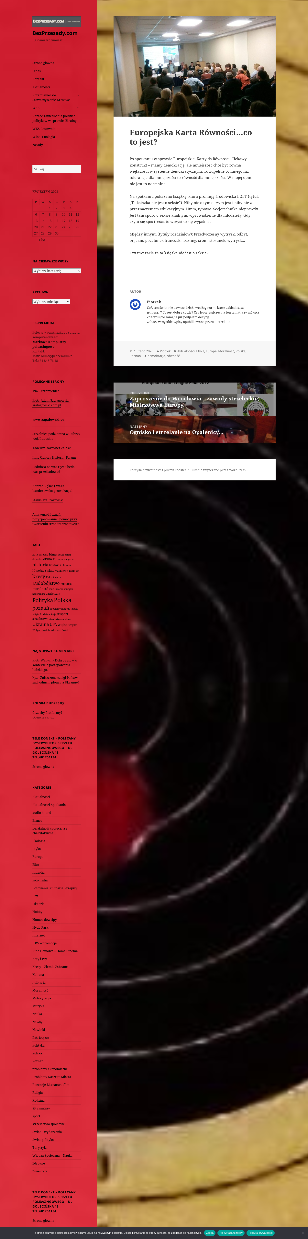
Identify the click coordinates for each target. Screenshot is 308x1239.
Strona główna (43, 63)
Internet (38, 935)
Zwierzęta (40, 1171)
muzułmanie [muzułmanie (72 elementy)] (56, 589)
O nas (36, 71)
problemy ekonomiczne (50, 1069)
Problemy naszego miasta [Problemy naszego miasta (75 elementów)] (64, 608)
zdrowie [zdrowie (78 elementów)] (56, 630)
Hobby (37, 912)
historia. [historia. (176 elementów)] (55, 565)
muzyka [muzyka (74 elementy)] (68, 589)
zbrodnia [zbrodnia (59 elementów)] (45, 630)
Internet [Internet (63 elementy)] (63, 570)
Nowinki (38, 1029)
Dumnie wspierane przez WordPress (218, 470)
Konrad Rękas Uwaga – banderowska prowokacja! (52, 488)
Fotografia (40, 880)
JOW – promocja (44, 943)
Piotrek (165, 351)
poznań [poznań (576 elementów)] (40, 608)
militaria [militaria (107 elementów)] (66, 584)
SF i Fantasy (41, 1108)
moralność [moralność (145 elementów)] (40, 589)
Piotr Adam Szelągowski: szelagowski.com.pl (51, 402)
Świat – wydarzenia (47, 1132)
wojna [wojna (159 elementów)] (63, 624)
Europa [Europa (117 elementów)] (58, 559)
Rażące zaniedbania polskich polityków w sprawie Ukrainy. (54, 118)
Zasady (37, 145)
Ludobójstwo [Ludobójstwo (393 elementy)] (46, 583)
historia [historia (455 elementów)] (40, 565)
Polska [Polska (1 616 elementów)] (63, 600)
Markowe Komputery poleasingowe (49, 344)
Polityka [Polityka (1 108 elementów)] (42, 600)
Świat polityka (43, 1140)
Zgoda (210, 1232)
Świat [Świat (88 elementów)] (65, 630)
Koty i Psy (39, 959)
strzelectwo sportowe (48, 1124)
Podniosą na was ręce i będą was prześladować (53, 469)
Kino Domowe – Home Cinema (55, 951)
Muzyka (38, 1006)
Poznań (37, 1061)
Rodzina (38, 1100)
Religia (37, 1092)
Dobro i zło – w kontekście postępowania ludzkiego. (54, 665)
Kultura (38, 974)
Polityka (38, 1045)
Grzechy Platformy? (47, 712)
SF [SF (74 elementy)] (58, 614)
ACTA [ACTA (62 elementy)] (35, 554)
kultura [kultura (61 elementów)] (57, 577)
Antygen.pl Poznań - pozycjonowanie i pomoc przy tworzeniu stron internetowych (56, 519)
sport (36, 1116)
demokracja (156, 356)
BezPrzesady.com (55, 33)
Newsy (37, 1022)
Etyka (36, 849)
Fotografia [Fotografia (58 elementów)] (69, 559)
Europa (37, 857)
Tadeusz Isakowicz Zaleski (52, 448)
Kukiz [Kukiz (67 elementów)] (49, 577)
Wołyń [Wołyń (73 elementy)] (36, 630)
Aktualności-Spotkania (49, 805)
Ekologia (38, 841)
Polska (37, 1053)
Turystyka (40, 1147)
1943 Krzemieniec (45, 391)
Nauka (37, 1014)
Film (35, 864)
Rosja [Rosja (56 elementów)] (53, 614)
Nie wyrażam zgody (231, 1232)
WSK (36, 108)
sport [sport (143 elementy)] (64, 614)
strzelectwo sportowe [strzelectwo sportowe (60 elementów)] (60, 618)
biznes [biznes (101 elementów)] (53, 554)
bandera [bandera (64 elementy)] (43, 554)
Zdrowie (38, 1163)
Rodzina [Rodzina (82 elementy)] (45, 614)
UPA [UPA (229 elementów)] (53, 624)
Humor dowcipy (44, 919)
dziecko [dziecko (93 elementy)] (37, 559)
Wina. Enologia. (44, 137)
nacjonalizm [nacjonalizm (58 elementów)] (38, 593)
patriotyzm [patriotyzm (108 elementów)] (53, 593)
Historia (38, 904)
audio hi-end (41, 812)
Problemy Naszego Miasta (51, 1077)
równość (173, 356)
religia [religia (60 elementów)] (35, 614)
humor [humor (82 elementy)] (67, 565)
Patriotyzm (40, 1037)
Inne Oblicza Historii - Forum (54, 457)
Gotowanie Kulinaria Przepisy (54, 888)
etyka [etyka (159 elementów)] (47, 559)
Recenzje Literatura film (50, 1085)
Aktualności (41, 87)
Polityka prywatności (260, 1232)
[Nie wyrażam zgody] (303, 1233)
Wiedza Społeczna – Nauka (52, 1155)
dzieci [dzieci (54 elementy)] (68, 554)
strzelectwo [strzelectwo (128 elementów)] (40, 619)
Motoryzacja (41, 998)
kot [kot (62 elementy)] (77, 570)
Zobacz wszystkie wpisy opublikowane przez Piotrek (186, 322)
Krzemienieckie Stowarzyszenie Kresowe (51, 97)
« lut (42, 239)
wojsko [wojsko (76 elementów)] (73, 625)
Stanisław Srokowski (47, 500)
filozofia (38, 872)
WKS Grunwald (44, 129)
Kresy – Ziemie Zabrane (50, 967)
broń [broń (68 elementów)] (61, 554)
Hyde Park (40, 927)
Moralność (40, 990)
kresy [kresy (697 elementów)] (38, 576)
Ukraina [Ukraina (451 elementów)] (40, 624)
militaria (39, 982)
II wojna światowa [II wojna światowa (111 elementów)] (45, 570)
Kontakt (38, 79)
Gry (35, 896)
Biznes (37, 820)
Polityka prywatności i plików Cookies (158, 470)
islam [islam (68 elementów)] (72, 570)
